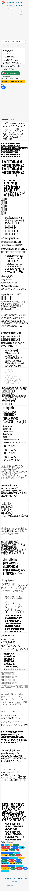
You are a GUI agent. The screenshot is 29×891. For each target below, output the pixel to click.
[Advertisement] (14, 28)
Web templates (11, 9)
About (25, 878)
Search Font (6, 41)
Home (3, 45)
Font (8, 45)
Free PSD (19, 15)
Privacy (20, 878)
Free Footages (19, 5)
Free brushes (10, 12)
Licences (9, 878)
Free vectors (10, 3)
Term (14, 878)
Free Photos (19, 3)
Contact (14, 881)
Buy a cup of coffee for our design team (13, 81)
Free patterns (11, 15)
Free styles (20, 12)
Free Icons (21, 9)
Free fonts (10, 5)
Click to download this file (10, 73)
